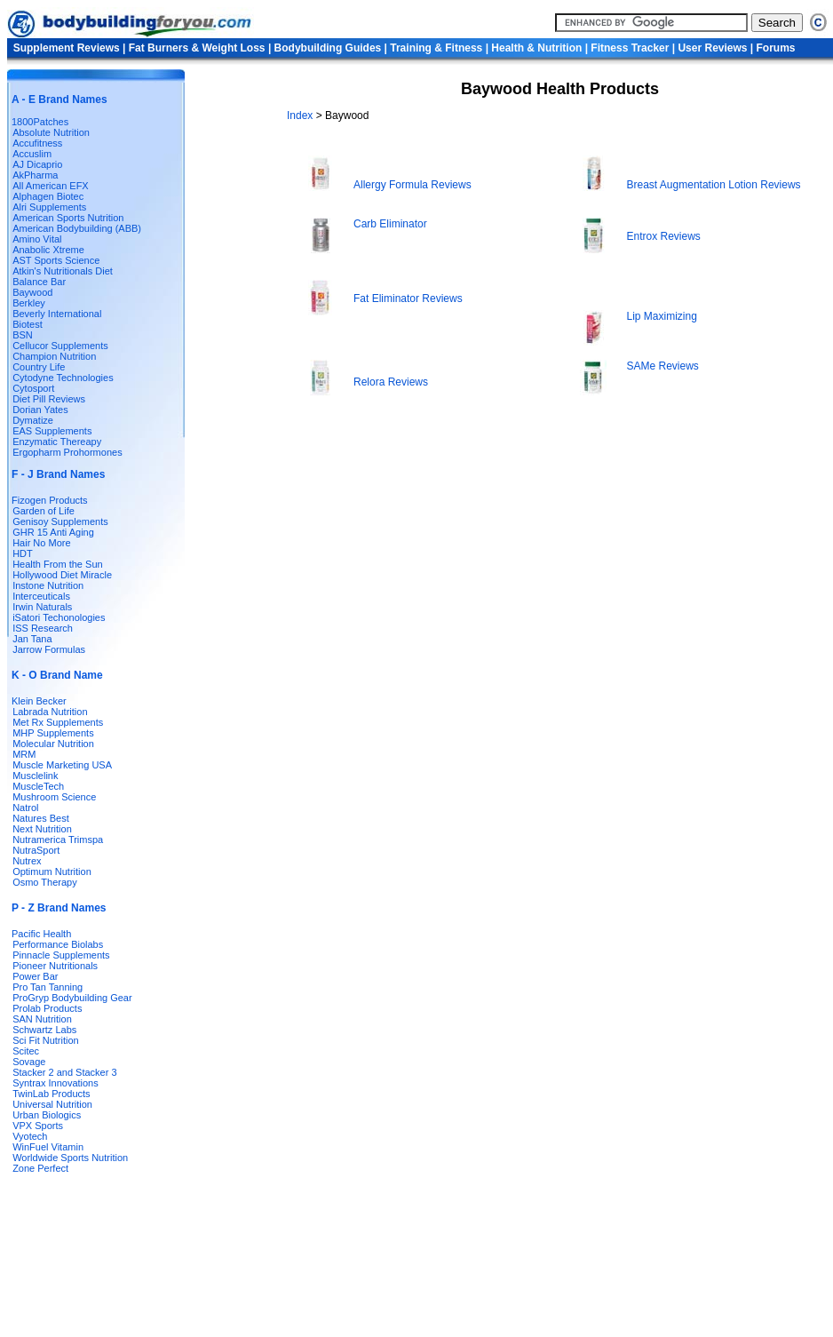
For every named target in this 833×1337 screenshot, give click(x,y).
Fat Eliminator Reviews (408, 298)
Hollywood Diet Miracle (62, 574)
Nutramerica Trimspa (57, 839)
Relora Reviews (390, 382)
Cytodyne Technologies (63, 377)
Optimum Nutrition (51, 871)
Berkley (28, 303)
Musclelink (35, 775)
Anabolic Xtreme (48, 249)
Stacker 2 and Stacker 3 (64, 1072)
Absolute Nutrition (51, 132)
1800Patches (40, 121)
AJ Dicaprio (37, 164)
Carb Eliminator (390, 224)
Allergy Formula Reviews (412, 185)
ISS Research (42, 628)
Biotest (27, 324)
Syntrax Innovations (55, 1083)
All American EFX (50, 185)
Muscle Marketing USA (62, 765)
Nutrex (26, 861)
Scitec (25, 1051)
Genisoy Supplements (60, 521)
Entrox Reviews (664, 236)
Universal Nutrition (52, 1104)
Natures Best (40, 818)
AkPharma (35, 175)
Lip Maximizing (662, 316)
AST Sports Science (55, 260)
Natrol (25, 807)
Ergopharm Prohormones (67, 452)
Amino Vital (36, 239)
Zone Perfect (40, 1168)
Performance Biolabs (57, 944)
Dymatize (32, 420)
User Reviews (712, 48)
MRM (24, 754)
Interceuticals (41, 596)
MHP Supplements (53, 733)
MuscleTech (38, 786)
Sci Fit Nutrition (45, 1040)
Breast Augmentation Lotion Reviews (714, 185)
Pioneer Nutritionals (55, 965)
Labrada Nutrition (49, 711)
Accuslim (32, 153)
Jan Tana (32, 638)
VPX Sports (37, 1125)
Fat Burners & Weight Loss (197, 48)
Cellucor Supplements (60, 345)
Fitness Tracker (630, 48)
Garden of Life (43, 510)
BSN (22, 335)
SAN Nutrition (42, 1019)
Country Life (38, 367)
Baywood (32, 292)
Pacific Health (41, 933)
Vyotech (29, 1136)
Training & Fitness (436, 48)
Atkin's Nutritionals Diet (62, 271)
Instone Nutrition (47, 585)
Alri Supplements (49, 207)
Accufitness (37, 143)
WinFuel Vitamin (47, 1147)
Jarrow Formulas (48, 649)
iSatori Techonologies (58, 617)
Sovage (28, 1061)
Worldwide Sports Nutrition (70, 1157)
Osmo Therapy (44, 882)
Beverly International (56, 313)
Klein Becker (39, 701)
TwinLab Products (51, 1093)
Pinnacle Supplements (60, 955)
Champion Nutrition (54, 356)
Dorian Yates (40, 409)
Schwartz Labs (44, 1029)
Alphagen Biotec (47, 196)
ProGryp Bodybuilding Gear (72, 997)
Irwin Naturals (42, 606)
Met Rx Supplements (57, 722)
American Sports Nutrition (67, 217)
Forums (776, 48)
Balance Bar (39, 281)
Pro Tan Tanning (47, 987)
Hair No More (41, 542)
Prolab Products (47, 1008)
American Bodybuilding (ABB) (76, 228)
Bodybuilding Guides (328, 48)
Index (301, 115)
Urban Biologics (46, 1115)
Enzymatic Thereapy (56, 441)
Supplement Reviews (66, 48)
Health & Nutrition (536, 48)
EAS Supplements (51, 431)
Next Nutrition (42, 829)
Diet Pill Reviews (48, 399)
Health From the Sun (57, 564)
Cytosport (33, 388)
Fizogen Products (50, 500)
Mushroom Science (54, 797)
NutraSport (36, 850)
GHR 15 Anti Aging (53, 532)
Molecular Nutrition (53, 743)
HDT (22, 553)
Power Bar (35, 976)
